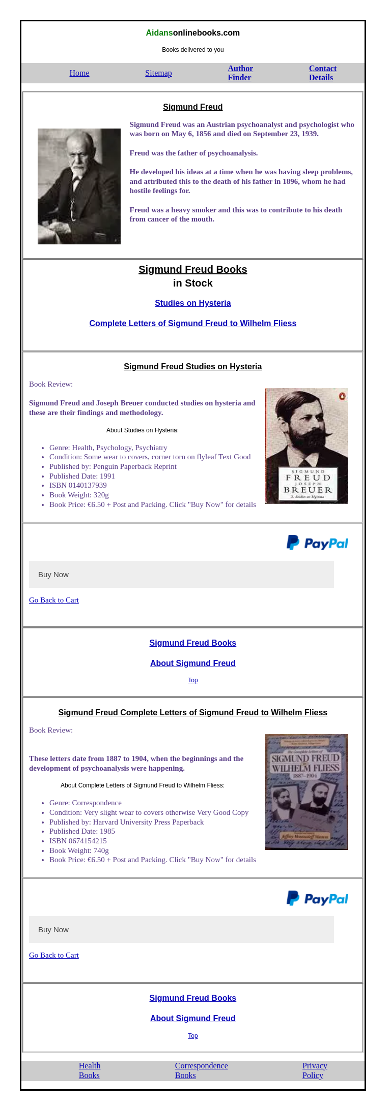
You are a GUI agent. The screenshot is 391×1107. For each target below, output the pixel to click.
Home (80, 73)
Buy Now (53, 574)
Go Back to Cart (54, 600)
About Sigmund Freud (193, 663)
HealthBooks (90, 1070)
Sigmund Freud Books (192, 269)
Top (193, 680)
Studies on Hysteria (193, 303)
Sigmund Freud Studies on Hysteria (193, 366)
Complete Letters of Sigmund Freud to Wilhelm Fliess (192, 323)
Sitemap (158, 73)
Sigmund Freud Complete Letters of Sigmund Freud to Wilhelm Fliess (192, 712)
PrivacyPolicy (314, 1070)
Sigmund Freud (192, 107)
